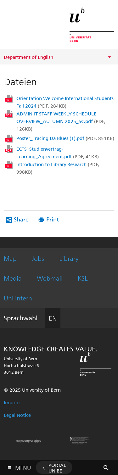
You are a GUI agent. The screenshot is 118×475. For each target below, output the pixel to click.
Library (68, 258)
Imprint (12, 402)
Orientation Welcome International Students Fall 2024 (65, 102)
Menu (23, 466)
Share (21, 219)
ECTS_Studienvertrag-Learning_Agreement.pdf (57, 152)
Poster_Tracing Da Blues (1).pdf (65, 138)
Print (52, 219)
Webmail (50, 278)
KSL (83, 278)
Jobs (38, 258)
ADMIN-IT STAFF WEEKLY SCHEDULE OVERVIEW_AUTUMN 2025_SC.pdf (60, 121)
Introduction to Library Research (57, 168)
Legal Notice (17, 415)
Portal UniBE (57, 468)
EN (53, 318)
